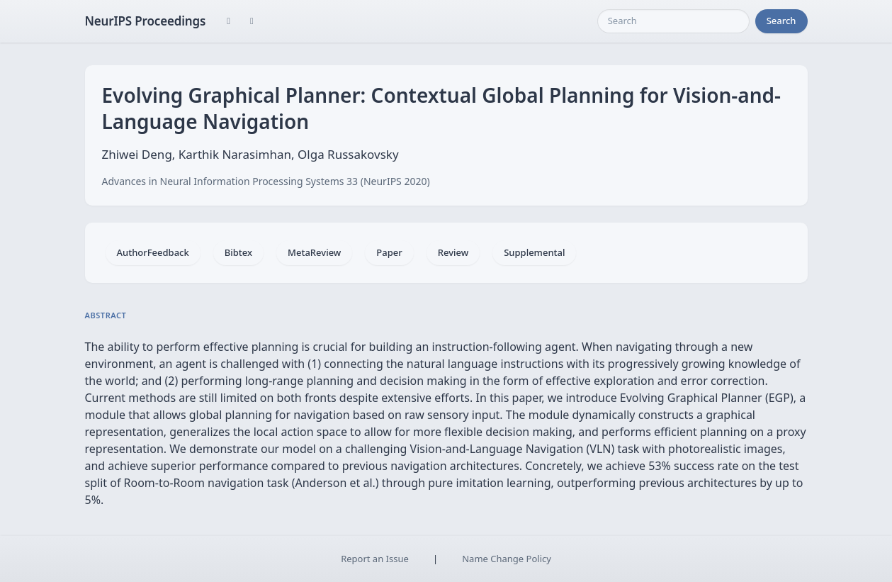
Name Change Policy (506, 558)
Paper (389, 252)
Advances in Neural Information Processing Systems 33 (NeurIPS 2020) (266, 181)
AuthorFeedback (153, 252)
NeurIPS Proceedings (145, 21)
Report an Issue (375, 558)
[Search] (673, 21)
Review (453, 252)
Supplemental (534, 252)
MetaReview (314, 252)
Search (781, 20)
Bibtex (238, 252)
